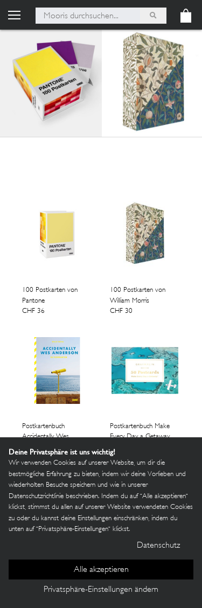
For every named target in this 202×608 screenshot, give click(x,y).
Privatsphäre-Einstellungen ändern (101, 590)
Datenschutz (158, 546)
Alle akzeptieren (101, 570)
